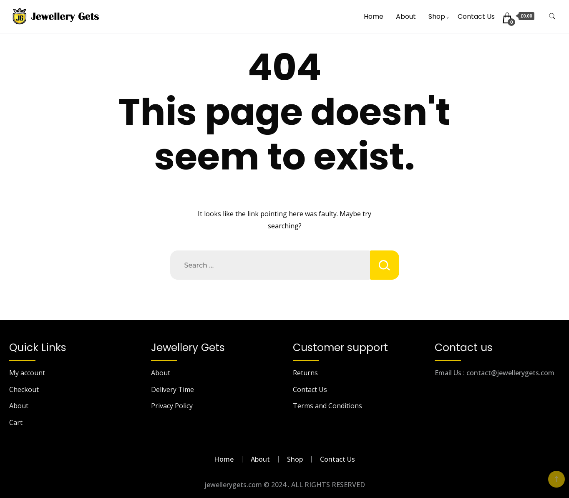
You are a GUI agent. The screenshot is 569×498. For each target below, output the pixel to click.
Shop (436, 16)
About (406, 16)
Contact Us (476, 16)
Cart (16, 422)
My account (27, 372)
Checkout (24, 389)
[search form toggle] (552, 16)
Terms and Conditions (327, 405)
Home (373, 16)
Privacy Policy (172, 405)
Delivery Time (172, 389)
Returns (305, 372)
